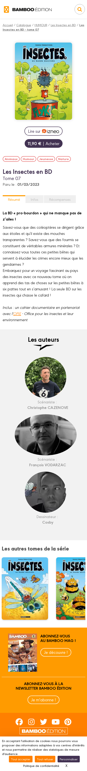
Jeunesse (46, 159)
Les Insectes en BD (63, 25)
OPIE (17, 313)
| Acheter (43, 143)
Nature (63, 159)
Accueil (8, 25)
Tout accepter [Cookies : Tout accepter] (20, 759)
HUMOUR (41, 25)
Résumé (14, 199)
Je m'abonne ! (43, 699)
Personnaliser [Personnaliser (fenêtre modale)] (69, 759)
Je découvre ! (56, 652)
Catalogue (23, 25)
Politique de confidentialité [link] (41, 765)
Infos (34, 199)
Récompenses (60, 199)
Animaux (11, 159)
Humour (28, 159)
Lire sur (43, 131)
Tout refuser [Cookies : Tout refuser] (45, 759)
